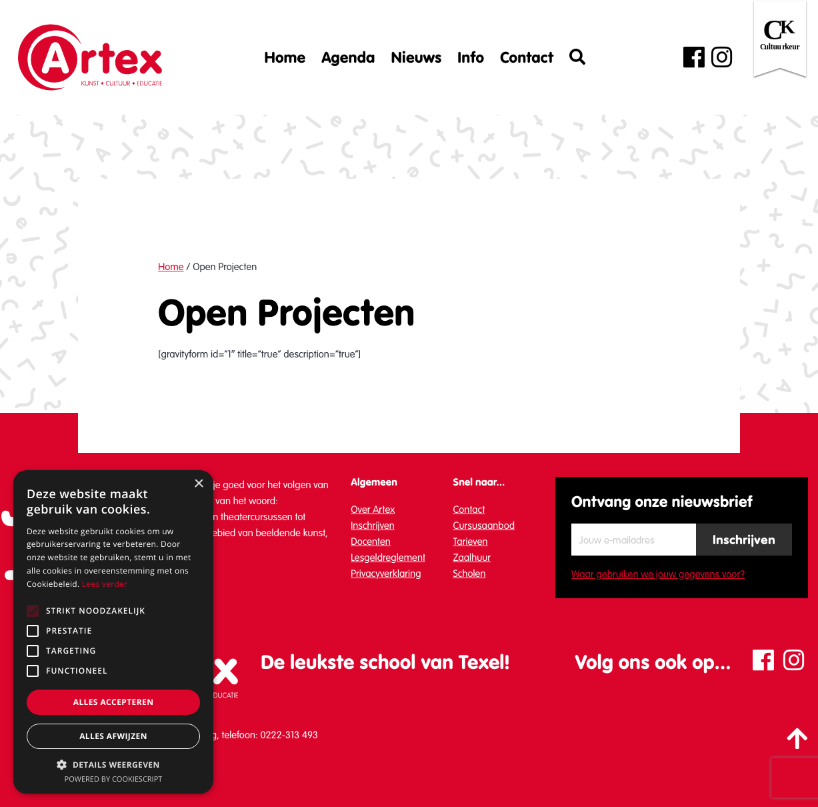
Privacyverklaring (386, 573)
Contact (526, 57)
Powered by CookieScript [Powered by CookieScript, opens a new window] (114, 779)
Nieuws (416, 57)
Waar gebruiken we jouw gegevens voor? (658, 574)
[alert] (113, 632)
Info (470, 57)
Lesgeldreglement (388, 557)
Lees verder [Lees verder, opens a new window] (105, 584)
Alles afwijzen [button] (113, 736)
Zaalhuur (472, 557)
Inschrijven (373, 525)
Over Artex (373, 509)
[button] (113, 764)
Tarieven (470, 541)
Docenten (371, 541)
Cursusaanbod (484, 525)
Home (285, 57)
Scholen (469, 573)
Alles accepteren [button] (113, 702)
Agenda (348, 57)
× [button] (198, 485)
